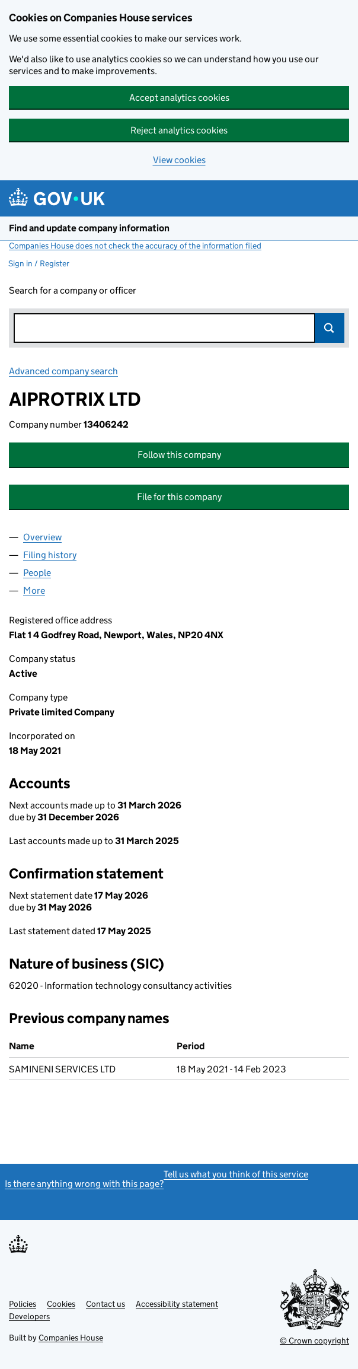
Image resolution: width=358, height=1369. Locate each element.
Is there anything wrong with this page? (84, 1183)
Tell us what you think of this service (236, 1174)
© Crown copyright (314, 1340)
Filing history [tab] (49, 555)
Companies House (71, 1337)
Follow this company (179, 454)
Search (329, 328)
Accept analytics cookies (179, 97)
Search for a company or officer (72, 290)
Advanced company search (63, 371)
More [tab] (34, 590)
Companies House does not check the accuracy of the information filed (135, 245)
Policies (22, 1303)
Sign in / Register (38, 263)
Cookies (61, 1303)
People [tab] (37, 572)
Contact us (105, 1303)
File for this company (179, 496)
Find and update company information (89, 228)
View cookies (179, 159)
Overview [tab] (42, 537)
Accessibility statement (177, 1303)
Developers (29, 1316)
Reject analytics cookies (179, 130)
